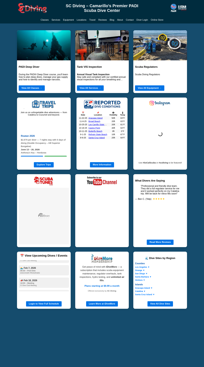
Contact (130, 20)
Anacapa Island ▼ (144, 288)
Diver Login (142, 20)
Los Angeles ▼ (142, 267)
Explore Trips (44, 164)
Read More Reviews (160, 242)
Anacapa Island (95, 118)
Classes (45, 20)
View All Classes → (31, 88)
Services (56, 20)
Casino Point (94, 128)
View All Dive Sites (160, 304)
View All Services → (90, 88)
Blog (112, 20)
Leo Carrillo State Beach (99, 124)
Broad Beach (94, 121)
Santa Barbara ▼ (143, 277)
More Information (102, 164)
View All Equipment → (150, 88)
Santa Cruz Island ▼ (145, 294)
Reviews (102, 20)
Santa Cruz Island (96, 138)
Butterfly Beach (95, 131)
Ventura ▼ (140, 280)
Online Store (157, 20)
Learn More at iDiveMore (102, 304)
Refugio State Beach (97, 134)
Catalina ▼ (140, 291)
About (120, 20)
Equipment (68, 20)
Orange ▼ (140, 270)
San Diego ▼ (141, 273)
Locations (82, 20)
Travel (92, 20)
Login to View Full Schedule (44, 304)
